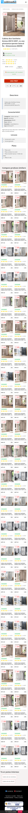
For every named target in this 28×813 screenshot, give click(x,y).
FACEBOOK (9, 791)
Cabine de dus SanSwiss (17, 9)
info (12, 193)
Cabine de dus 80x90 (8, 781)
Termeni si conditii (11, 796)
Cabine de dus (6, 9)
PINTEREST (18, 791)
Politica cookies (18, 797)
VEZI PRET (14, 81)
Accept (20, 811)
